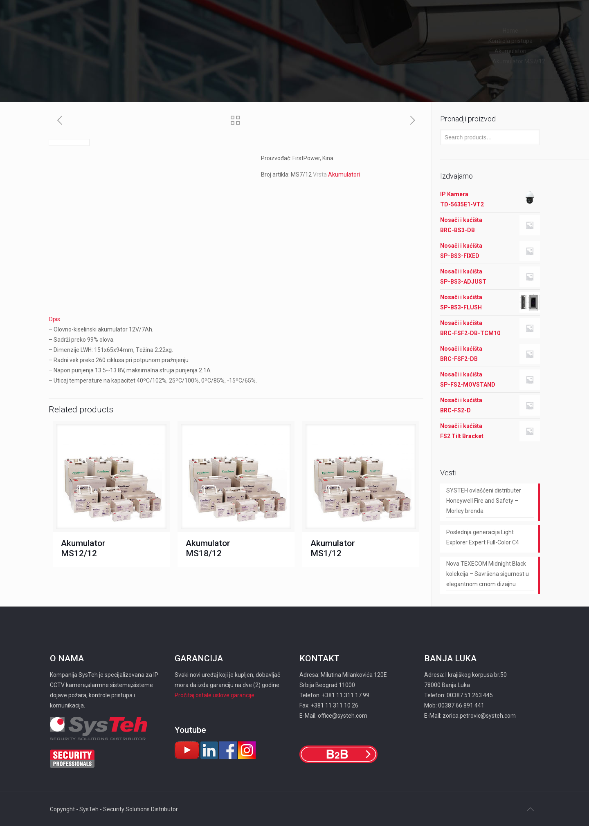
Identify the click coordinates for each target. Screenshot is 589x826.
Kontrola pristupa (510, 41)
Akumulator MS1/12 (332, 548)
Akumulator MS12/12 (83, 548)
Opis (54, 319)
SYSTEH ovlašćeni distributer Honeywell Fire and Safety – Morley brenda (483, 500)
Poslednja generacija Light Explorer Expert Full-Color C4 (482, 537)
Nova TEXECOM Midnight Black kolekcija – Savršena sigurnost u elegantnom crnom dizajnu (487, 573)
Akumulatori (510, 51)
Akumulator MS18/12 (208, 548)
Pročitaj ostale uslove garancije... (216, 695)
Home (510, 30)
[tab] (236, 319)
